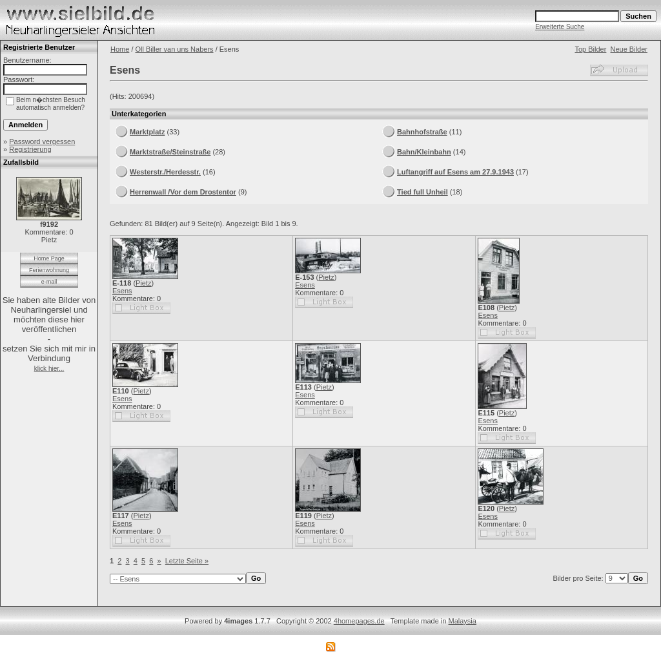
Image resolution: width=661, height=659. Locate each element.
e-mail (49, 281)
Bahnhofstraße (422, 132)
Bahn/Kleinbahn (424, 152)
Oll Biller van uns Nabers (175, 49)
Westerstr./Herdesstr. (165, 172)
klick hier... (49, 368)
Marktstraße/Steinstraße (170, 152)
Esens (122, 291)
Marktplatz (147, 132)
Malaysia (462, 621)
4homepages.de (359, 621)
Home (119, 49)
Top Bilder (590, 49)
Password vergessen (42, 141)
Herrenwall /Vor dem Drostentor (183, 192)
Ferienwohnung (49, 270)
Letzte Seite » (186, 561)
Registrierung (30, 149)
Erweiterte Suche (559, 26)
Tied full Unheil (422, 192)
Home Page (49, 258)
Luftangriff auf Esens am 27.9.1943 (455, 172)
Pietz (143, 283)
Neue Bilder (629, 49)
